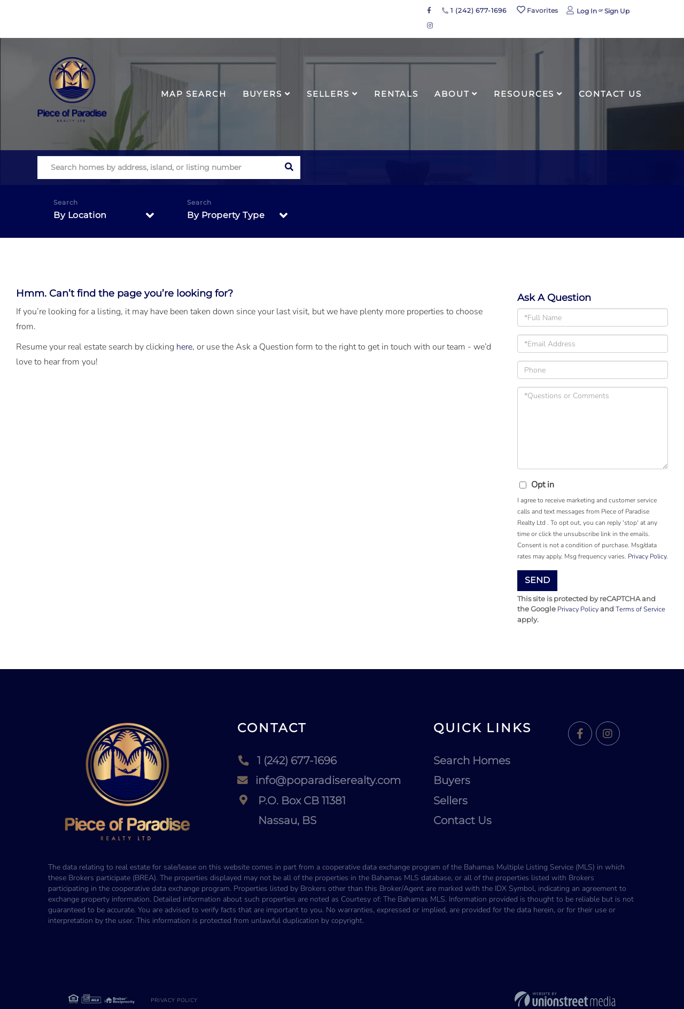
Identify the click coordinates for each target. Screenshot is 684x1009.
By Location (80, 216)
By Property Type (226, 216)
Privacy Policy (647, 556)
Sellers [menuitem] (328, 94)
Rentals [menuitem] (396, 94)
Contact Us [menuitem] (610, 94)
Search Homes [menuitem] (471, 760)
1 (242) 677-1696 (474, 10)
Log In (587, 11)
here (184, 347)
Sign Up (616, 11)
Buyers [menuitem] (262, 94)
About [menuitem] (451, 94)
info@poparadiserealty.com (319, 780)
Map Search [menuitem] (194, 94)
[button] (288, 167)
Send (537, 580)
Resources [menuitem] (524, 94)
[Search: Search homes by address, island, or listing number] (157, 167)
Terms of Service (642, 609)
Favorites (537, 10)
